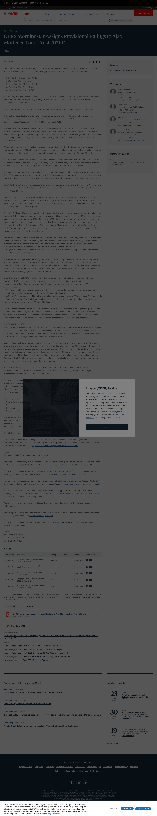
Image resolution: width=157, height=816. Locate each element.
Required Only (127, 808)
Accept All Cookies (143, 808)
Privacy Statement (52, 814)
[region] (78, 808)
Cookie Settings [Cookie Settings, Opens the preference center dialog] (114, 808)
